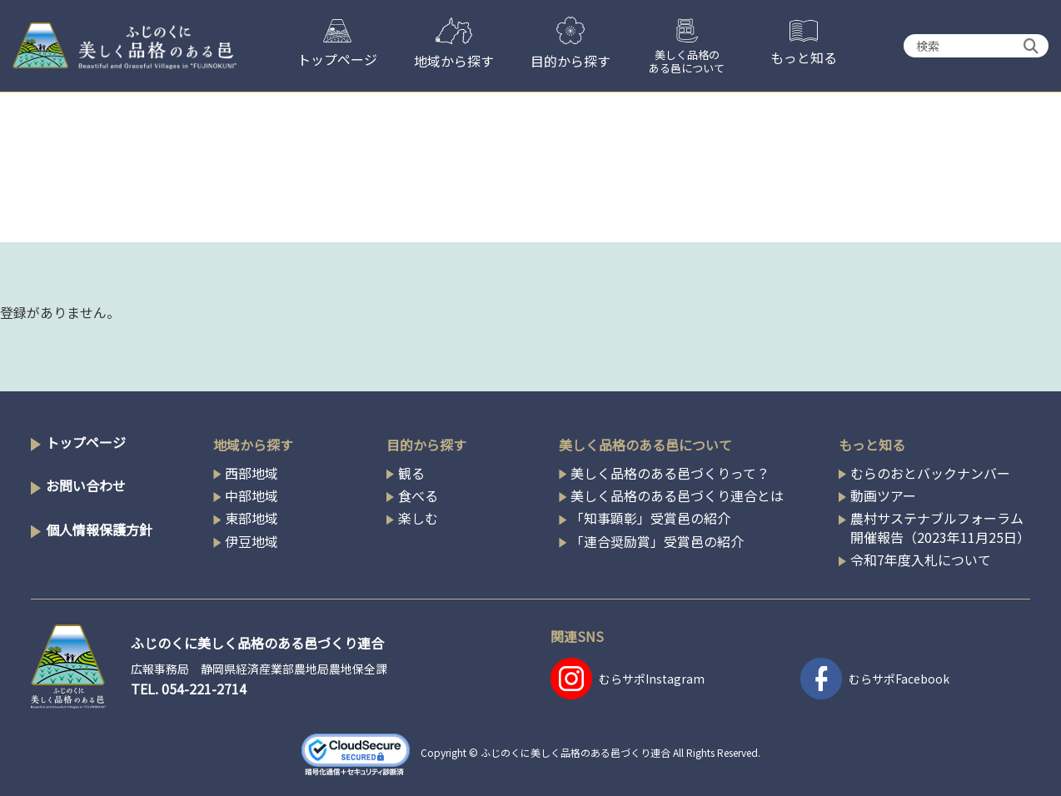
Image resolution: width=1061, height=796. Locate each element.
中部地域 (251, 495)
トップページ (86, 442)
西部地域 (251, 473)
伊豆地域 (251, 541)
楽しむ (418, 518)
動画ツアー (883, 495)
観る (411, 473)
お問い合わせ (86, 485)
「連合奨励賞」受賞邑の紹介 (657, 541)
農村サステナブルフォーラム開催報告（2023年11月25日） (940, 527)
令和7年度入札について (920, 559)
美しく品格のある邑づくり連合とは (677, 495)
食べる (418, 495)
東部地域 (251, 518)
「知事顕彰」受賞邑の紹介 (650, 518)
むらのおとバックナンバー (930, 473)
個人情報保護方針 (99, 529)
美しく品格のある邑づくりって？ (670, 473)
